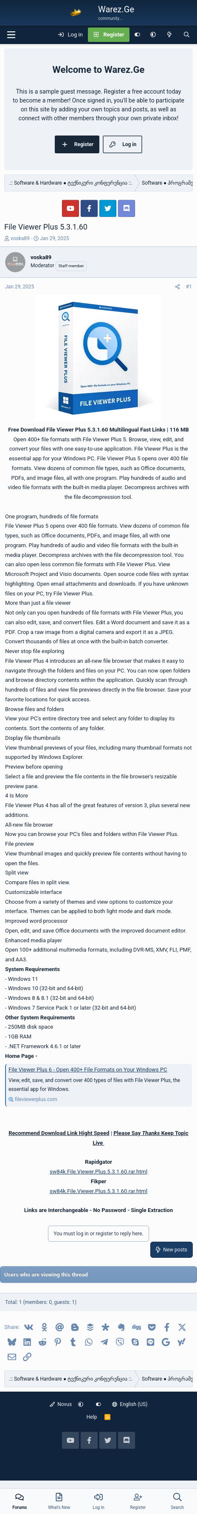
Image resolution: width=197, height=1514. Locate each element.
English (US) (130, 1404)
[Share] (177, 287)
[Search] (186, 34)
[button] (153, 34)
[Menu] (11, 35)
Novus (61, 1404)
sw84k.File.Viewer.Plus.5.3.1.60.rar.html (98, 1171)
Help (92, 1417)
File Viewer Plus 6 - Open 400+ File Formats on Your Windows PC (87, 1069)
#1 (189, 287)
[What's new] (169, 34)
